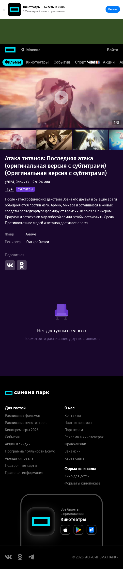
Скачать (112, 9)
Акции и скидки (18, 444)
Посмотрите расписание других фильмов (62, 338)
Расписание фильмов (22, 416)
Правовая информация (24, 473)
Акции (109, 62)
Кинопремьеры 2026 (22, 430)
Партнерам (73, 430)
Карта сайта (74, 458)
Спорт (90, 62)
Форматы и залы (80, 468)
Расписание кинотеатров (25, 423)
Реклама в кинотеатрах (84, 437)
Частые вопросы (78, 423)
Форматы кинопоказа (82, 483)
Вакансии (72, 451)
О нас (69, 408)
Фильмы (13, 62)
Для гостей (15, 408)
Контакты (72, 416)
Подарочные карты (21, 466)
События (62, 62)
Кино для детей (77, 476)
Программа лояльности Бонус (30, 451)
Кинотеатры (37, 62)
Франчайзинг (75, 444)
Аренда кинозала (19, 458)
